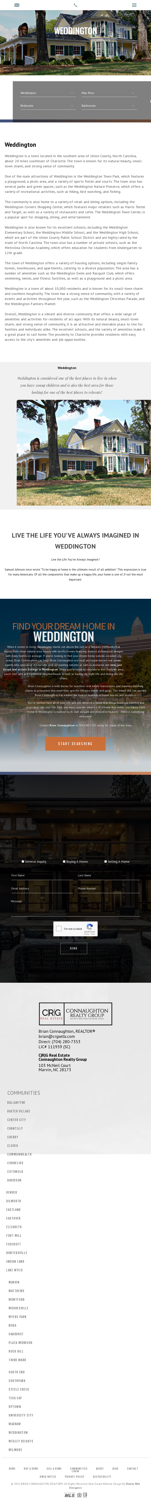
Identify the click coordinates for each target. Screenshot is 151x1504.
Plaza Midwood (21, 1343)
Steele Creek (19, 1389)
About (100, 1468)
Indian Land (15, 1261)
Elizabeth (14, 1227)
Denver (11, 1192)
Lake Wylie (14, 1270)
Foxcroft (13, 1244)
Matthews (17, 1291)
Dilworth (13, 1201)
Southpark (17, 1381)
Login (75, 1471)
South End (17, 1372)
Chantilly (15, 1128)
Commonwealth (19, 1154)
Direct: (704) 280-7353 (59, 1041)
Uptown (15, 1407)
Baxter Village (18, 1111)
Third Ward (17, 1360)
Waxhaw (15, 1424)
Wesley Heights (21, 1441)
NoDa (12, 1325)
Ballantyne (16, 1103)
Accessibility (102, 1476)
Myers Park (18, 1317)
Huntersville (16, 1253)
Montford (17, 1300)
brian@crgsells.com (57, 1036)
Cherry (12, 1137)
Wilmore (15, 1450)
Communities (78, 1468)
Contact (132, 1468)
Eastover (13, 1218)
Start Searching (75, 756)
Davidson (14, 1180)
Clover (12, 1146)
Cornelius (15, 1163)
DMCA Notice (48, 1476)
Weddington (18, 1433)
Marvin (14, 1282)
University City (21, 1415)
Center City (16, 1120)
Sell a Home (54, 1468)
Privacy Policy (75, 1476)
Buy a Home (31, 1468)
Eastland (13, 1210)
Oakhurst (16, 1334)
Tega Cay (15, 1398)
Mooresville (19, 1308)
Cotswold (15, 1172)
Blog (115, 1468)
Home (12, 1468)
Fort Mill (14, 1236)
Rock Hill (16, 1351)
